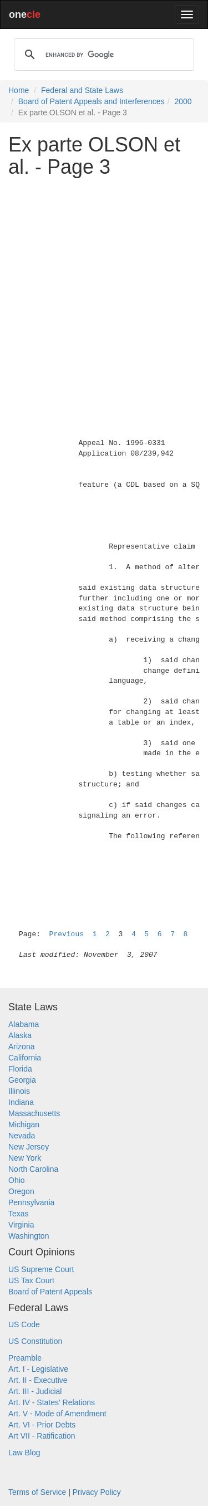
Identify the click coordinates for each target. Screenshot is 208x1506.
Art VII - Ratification (41, 1435)
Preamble (25, 1357)
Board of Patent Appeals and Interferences (91, 101)
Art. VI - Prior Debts (41, 1424)
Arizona (21, 1046)
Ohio (16, 1180)
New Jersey (28, 1146)
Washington (28, 1235)
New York (24, 1157)
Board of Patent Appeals (50, 1291)
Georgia (22, 1079)
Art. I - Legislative (38, 1369)
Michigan (23, 1124)
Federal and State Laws (82, 90)
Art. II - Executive (38, 1380)
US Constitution (35, 1341)
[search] (102, 54)
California (24, 1057)
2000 (182, 101)
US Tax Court (31, 1280)
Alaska (20, 1035)
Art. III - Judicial (35, 1391)
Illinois (19, 1091)
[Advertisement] (104, 289)
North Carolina (33, 1169)
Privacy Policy (97, 1492)
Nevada (21, 1135)
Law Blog (24, 1452)
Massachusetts (34, 1113)
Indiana (21, 1102)
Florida (20, 1068)
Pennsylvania (31, 1202)
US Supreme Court (41, 1269)
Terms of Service (37, 1492)
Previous (66, 934)
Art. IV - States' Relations (51, 1402)
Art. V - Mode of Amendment (57, 1413)
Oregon (21, 1191)
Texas (18, 1213)
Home (18, 90)
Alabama (23, 1024)
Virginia (21, 1224)
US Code (24, 1324)
